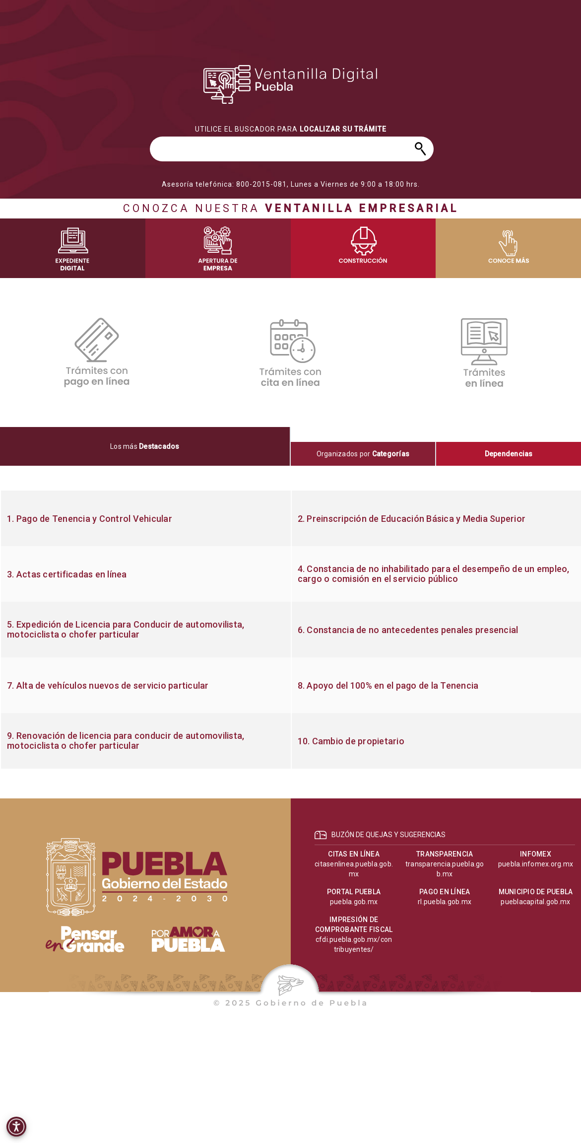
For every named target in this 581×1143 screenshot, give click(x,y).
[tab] (145, 446)
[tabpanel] (290, 630)
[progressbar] (290, 84)
